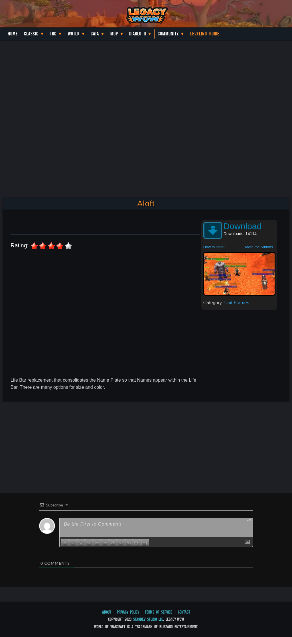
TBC (53, 34)
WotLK (74, 34)
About (106, 612)
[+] (144, 542)
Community (168, 34)
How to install (214, 247)
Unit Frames (236, 302)
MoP (114, 34)
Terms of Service (158, 612)
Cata (95, 34)
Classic (31, 34)
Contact (184, 612)
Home (13, 34)
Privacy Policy (128, 612)
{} (136, 542)
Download (242, 226)
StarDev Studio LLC (148, 619)
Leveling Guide (205, 34)
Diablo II (137, 34)
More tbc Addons (259, 247)
